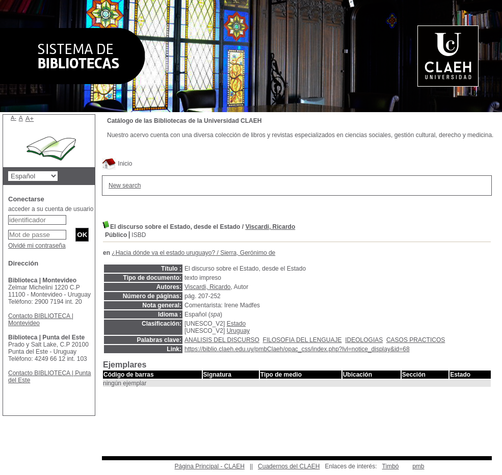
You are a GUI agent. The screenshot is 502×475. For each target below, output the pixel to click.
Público (116, 235)
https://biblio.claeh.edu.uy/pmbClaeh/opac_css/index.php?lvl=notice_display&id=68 (297, 349)
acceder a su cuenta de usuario (50, 209)
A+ (29, 118)
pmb (418, 466)
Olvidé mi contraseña (37, 245)
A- (13, 118)
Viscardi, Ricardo (270, 226)
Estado (236, 323)
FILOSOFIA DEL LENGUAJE (302, 340)
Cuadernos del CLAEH (289, 466)
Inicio (117, 163)
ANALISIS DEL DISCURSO (221, 340)
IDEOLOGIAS (364, 340)
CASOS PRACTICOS (415, 340)
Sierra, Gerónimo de (247, 252)
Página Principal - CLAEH (209, 466)
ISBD (138, 235)
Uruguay (238, 330)
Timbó (390, 466)
